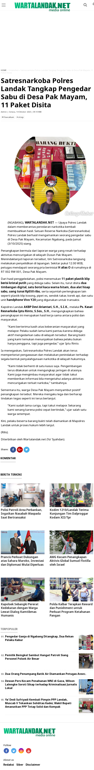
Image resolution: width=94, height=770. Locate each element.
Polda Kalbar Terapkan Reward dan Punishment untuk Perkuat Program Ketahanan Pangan (71, 609)
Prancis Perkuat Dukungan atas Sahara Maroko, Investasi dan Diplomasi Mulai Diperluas (22, 560)
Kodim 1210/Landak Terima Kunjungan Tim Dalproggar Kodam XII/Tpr (69, 513)
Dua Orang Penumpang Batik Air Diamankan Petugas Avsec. (45, 674)
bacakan (8, 117)
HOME (3, 70)
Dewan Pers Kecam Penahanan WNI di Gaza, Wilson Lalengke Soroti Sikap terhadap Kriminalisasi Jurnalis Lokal (41, 684)
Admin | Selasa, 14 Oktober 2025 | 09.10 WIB (21, 112)
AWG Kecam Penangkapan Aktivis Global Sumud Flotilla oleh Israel (70, 560)
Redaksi (8, 764)
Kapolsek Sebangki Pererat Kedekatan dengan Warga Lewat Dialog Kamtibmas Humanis (19, 609)
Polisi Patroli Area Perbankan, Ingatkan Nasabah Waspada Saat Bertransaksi (21, 513)
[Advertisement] (47, 41)
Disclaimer (33, 764)
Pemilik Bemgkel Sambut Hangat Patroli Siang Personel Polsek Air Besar (36, 657)
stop (20, 117)
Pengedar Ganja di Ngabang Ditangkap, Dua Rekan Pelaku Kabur (39, 638)
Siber (19, 764)
